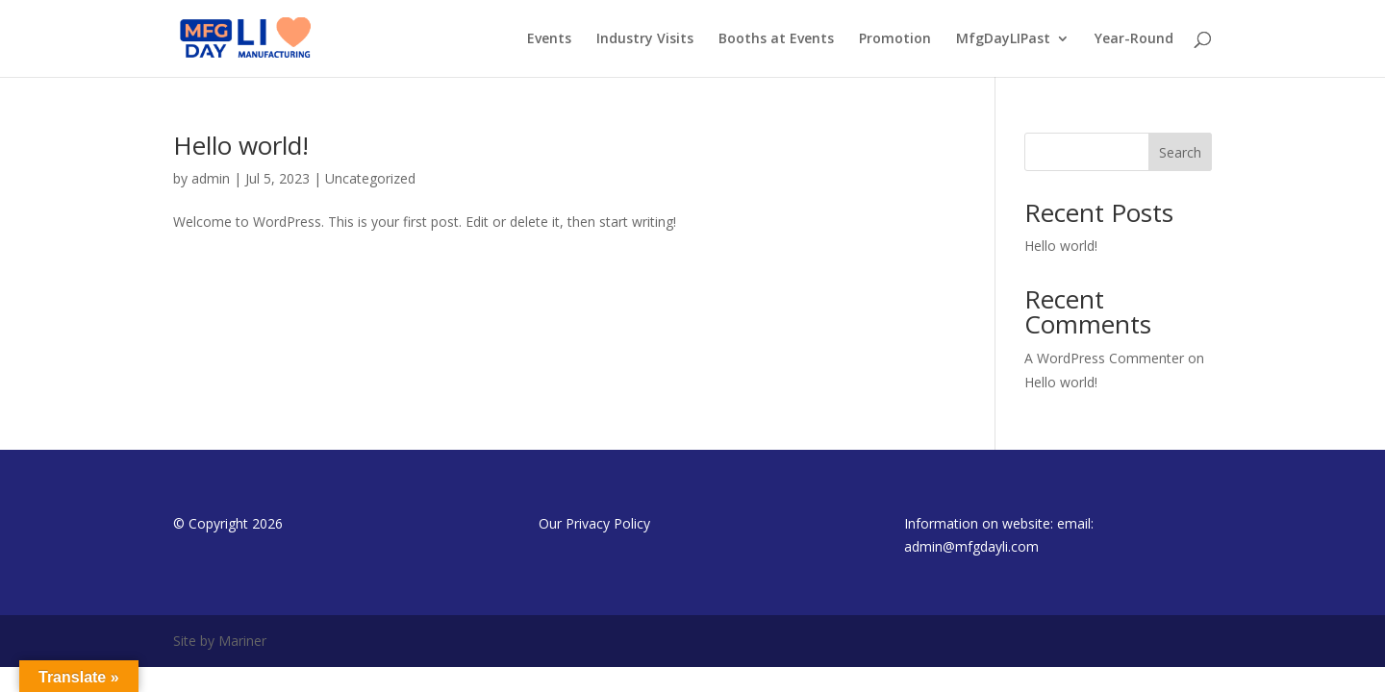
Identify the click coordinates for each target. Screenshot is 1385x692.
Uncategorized (370, 178)
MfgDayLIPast (1003, 39)
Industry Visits (644, 39)
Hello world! (241, 145)
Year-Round (1134, 39)
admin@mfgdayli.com (971, 546)
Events (549, 39)
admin (210, 178)
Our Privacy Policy (594, 523)
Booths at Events (776, 39)
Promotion (895, 39)
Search (1180, 152)
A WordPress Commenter (1104, 358)
